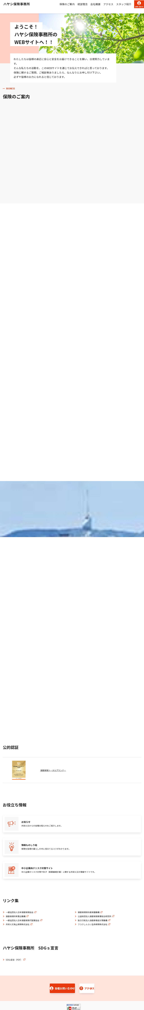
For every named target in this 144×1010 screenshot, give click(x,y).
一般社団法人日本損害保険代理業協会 (22, 896)
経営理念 (73, 6)
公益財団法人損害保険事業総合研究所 (94, 892)
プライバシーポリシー (27, 996)
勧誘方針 (7, 996)
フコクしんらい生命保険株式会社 (92, 899)
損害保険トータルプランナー (55, 769)
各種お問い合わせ (50, 965)
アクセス (99, 6)
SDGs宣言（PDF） (14, 935)
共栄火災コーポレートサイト (56, 996)
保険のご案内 (57, 6)
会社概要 (86, 6)
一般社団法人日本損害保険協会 (19, 887)
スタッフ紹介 (114, 6)
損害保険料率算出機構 (15, 892)
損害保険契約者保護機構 (88, 887)
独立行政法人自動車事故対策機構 (92, 896)
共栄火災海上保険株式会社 (17, 899)
